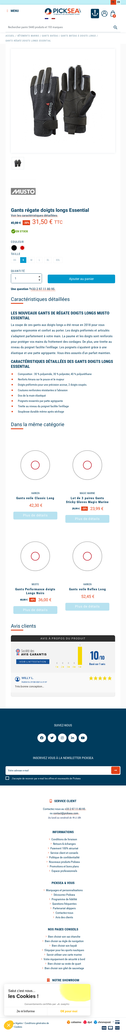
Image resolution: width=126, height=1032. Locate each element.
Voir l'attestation (33, 661)
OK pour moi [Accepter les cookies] (68, 1011)
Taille (16, 253)
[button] (9, 1025)
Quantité (18, 270)
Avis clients (23, 625)
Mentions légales (14, 1022)
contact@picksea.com (65, 812)
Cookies (18, 1026)
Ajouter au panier (81, 278)
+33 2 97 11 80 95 (42, 288)
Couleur (17, 241)
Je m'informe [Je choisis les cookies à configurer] (25, 1011)
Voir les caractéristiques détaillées (34, 215)
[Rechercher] (63, 27)
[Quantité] (26, 278)
